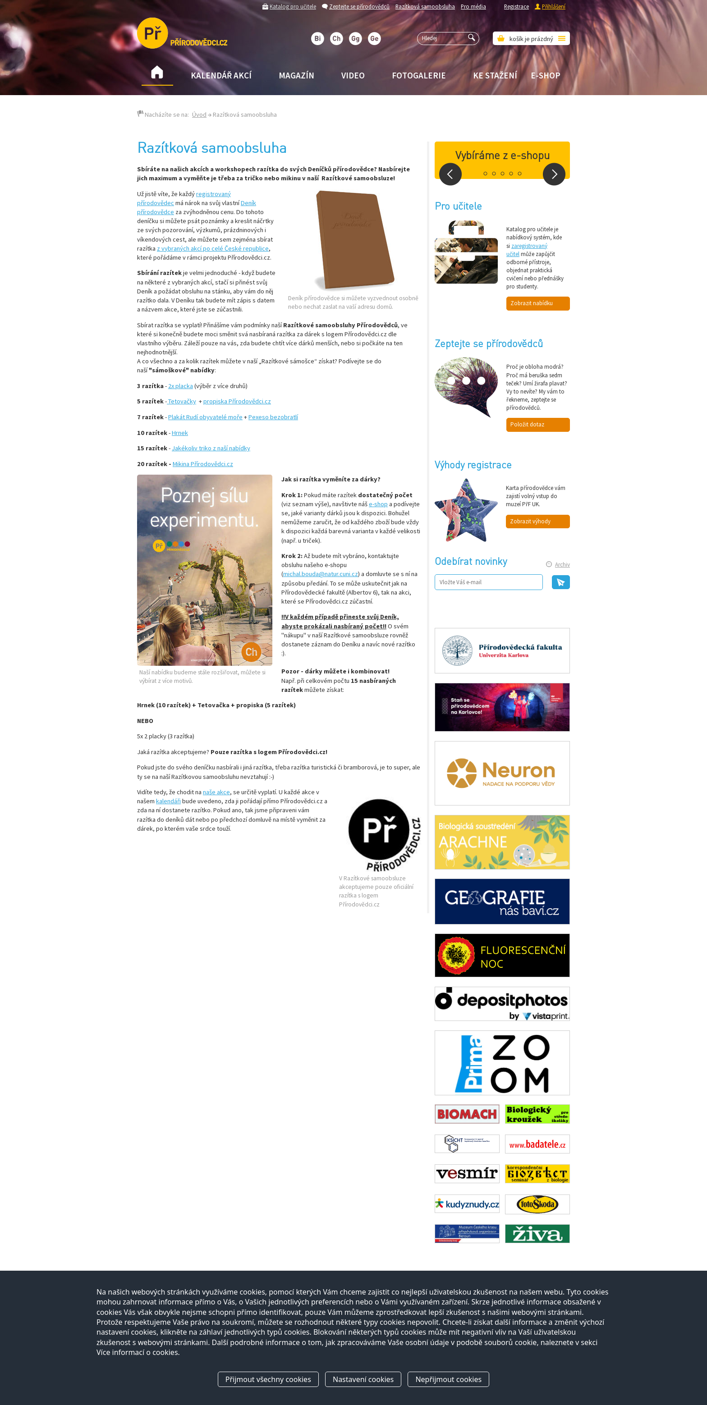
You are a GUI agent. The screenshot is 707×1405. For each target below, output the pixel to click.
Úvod (199, 114)
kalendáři (168, 801)
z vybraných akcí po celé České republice (213, 248)
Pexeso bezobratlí (273, 417)
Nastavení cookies (363, 1379)
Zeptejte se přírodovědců (359, 6)
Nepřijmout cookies (448, 1379)
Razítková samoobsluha (425, 6)
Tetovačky (181, 401)
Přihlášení (553, 6)
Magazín (296, 75)
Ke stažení (495, 75)
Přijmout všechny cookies (268, 1379)
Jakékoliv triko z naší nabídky (211, 448)
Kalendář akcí (221, 75)
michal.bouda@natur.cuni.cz (320, 574)
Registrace (516, 6)
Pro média (473, 6)
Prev (450, 174)
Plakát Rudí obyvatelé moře (205, 417)
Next (554, 174)
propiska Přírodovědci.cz (237, 401)
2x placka (180, 386)
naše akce (216, 792)
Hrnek (180, 433)
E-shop (545, 75)
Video (353, 75)
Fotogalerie (419, 75)
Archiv (562, 564)
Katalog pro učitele (293, 6)
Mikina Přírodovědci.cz (203, 464)
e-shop (378, 504)
